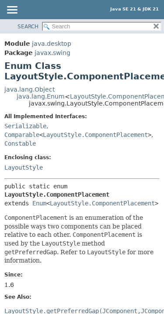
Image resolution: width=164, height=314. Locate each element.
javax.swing (52, 52)
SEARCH (27, 27)
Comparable (21, 134)
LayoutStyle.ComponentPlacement (95, 134)
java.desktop (51, 43)
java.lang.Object (29, 89)
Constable (20, 143)
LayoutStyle (23, 167)
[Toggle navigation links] (11, 10)
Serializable (25, 126)
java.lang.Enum (41, 96)
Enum (39, 203)
